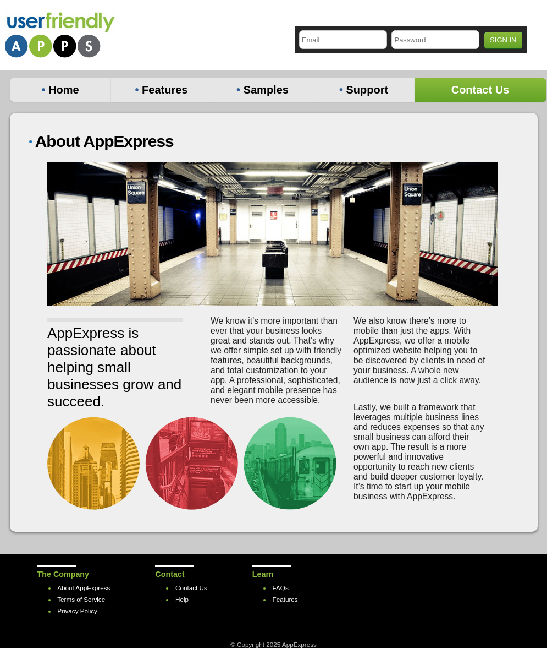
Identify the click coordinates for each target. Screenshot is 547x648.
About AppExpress (83, 587)
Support (363, 90)
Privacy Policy (77, 610)
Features (161, 90)
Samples (262, 90)
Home (60, 90)
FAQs (281, 587)
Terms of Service (81, 599)
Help (182, 599)
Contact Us (480, 90)
